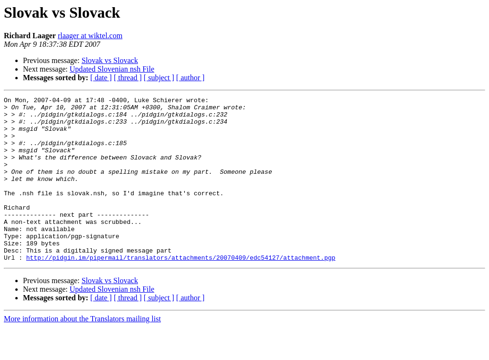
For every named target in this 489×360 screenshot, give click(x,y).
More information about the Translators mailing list (82, 352)
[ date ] (101, 78)
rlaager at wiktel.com (90, 36)
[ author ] (190, 78)
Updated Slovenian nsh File (112, 69)
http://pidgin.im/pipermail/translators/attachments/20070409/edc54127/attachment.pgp (180, 290)
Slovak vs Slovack (110, 60)
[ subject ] (159, 78)
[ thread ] (128, 78)
